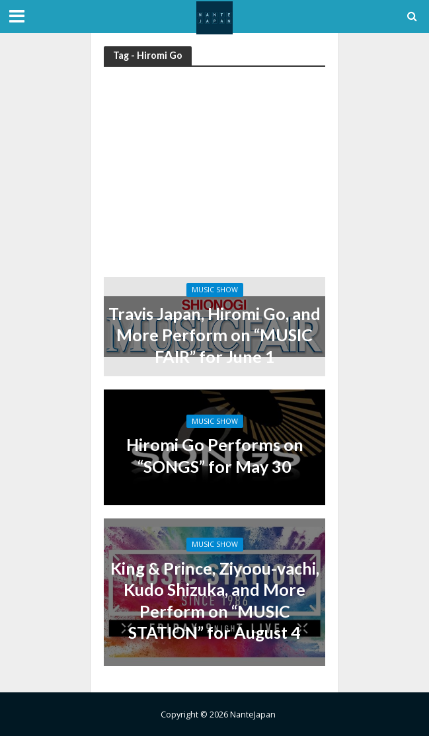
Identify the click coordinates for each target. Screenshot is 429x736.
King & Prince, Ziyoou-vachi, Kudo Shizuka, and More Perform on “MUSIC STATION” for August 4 (214, 600)
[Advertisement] (214, 177)
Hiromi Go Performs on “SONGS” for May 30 (214, 454)
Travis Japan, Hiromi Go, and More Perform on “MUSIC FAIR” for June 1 (214, 335)
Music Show (215, 289)
